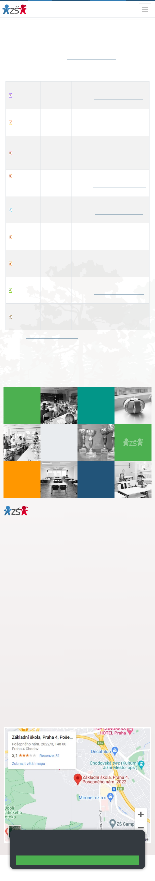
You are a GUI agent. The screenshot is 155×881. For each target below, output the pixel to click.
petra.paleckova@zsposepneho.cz (119, 292)
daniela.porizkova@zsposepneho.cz (43, 582)
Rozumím (77, 860)
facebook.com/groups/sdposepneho (52, 336)
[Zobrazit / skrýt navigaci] (145, 9)
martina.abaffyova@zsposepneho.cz (119, 186)
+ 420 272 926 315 (25, 577)
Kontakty (44, 24)
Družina (25, 24)
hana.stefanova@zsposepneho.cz (119, 155)
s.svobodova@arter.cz (43, 632)
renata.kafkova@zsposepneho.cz (119, 212)
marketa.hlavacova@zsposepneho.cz (119, 266)
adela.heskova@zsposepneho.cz (119, 239)
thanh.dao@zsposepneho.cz (118, 125)
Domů (8, 24)
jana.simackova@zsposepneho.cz (91, 57)
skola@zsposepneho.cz (33, 643)
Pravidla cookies (120, 849)
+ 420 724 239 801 (41, 638)
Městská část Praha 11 (22, 597)
